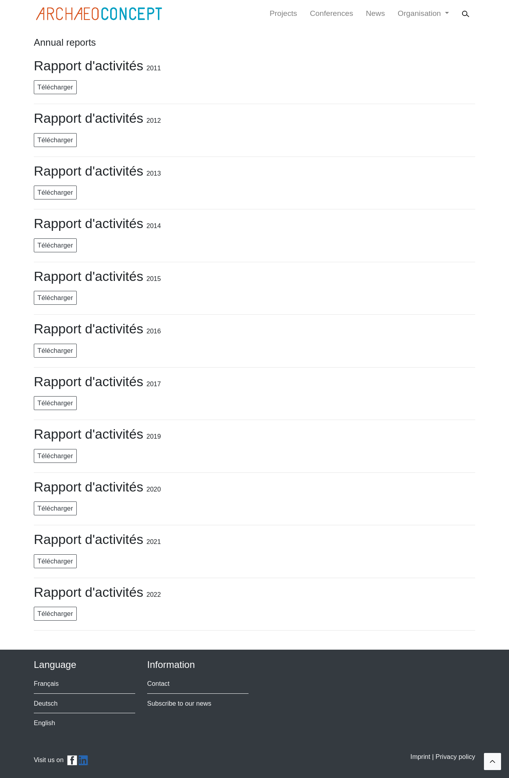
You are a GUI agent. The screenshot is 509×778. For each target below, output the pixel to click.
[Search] (467, 13)
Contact (158, 683)
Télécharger (55, 87)
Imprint (421, 756)
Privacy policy (455, 756)
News (375, 13)
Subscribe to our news (179, 703)
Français (46, 683)
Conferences (331, 13)
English (44, 722)
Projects (283, 13)
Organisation (420, 13)
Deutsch (46, 703)
